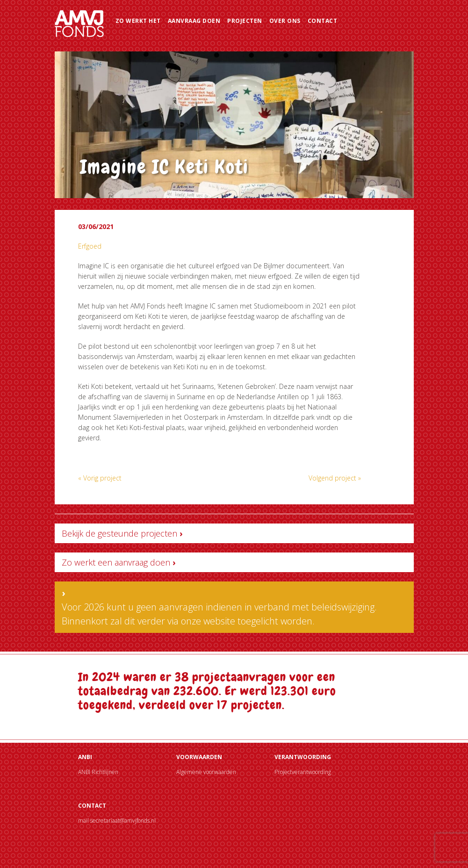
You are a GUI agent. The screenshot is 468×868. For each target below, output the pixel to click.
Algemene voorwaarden (206, 772)
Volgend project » (335, 477)
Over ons (285, 21)
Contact (323, 21)
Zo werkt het (138, 21)
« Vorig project (100, 477)
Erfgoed (89, 246)
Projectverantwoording (302, 772)
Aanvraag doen (194, 21)
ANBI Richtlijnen (98, 772)
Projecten (244, 21)
